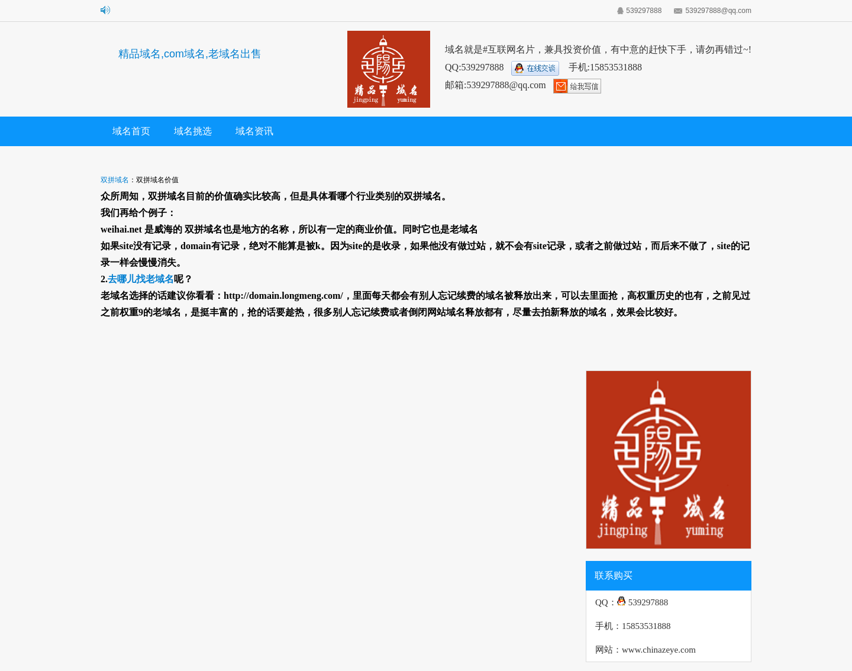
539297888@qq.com (718, 11)
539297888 (643, 11)
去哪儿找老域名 (141, 279)
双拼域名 (115, 180)
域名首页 (131, 131)
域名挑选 (193, 131)
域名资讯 (254, 131)
